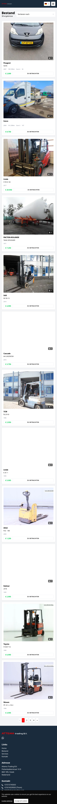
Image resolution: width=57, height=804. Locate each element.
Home (4, 748)
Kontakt (5, 756)
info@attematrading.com (14, 790)
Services (5, 754)
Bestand (5, 751)
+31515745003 (10, 785)
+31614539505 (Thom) (13, 787)
